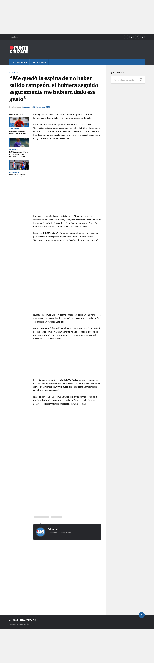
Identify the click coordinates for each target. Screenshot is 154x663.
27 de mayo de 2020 (41, 107)
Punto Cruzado (19, 62)
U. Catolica (56, 517)
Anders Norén (23, 624)
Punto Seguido (39, 62)
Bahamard (25, 107)
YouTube (14, 37)
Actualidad (15, 72)
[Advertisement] (72, 17)
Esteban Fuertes (41, 517)
